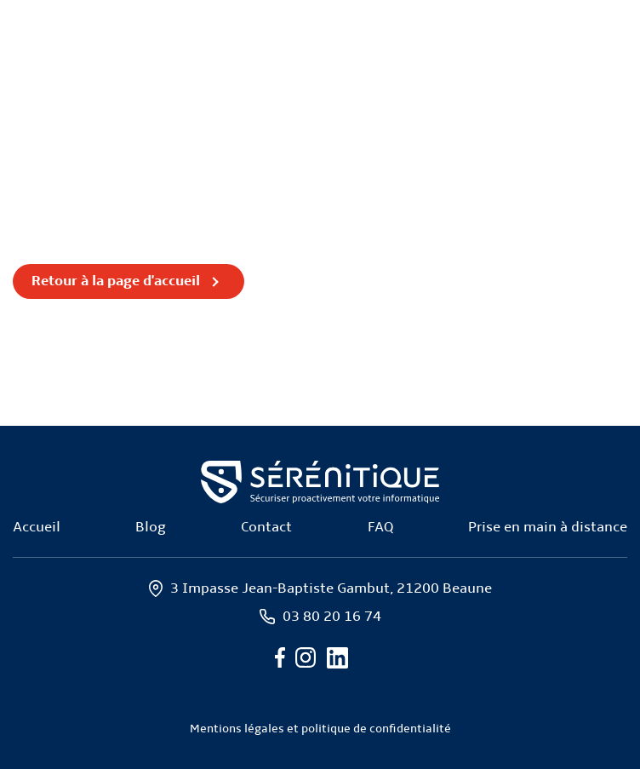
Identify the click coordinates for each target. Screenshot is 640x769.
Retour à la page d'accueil (115, 281)
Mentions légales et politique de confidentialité (320, 729)
